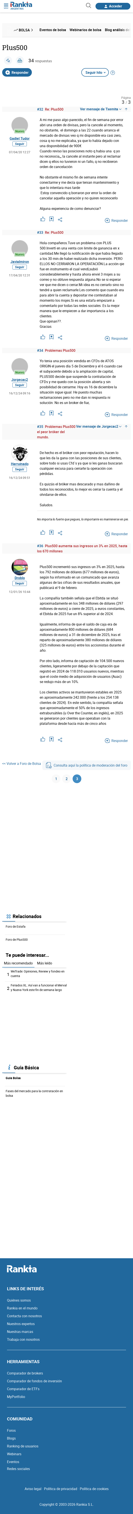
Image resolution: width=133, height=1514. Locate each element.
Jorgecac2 (19, 379)
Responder (17, 72)
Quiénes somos (19, 1300)
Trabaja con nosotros (23, 1339)
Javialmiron (19, 261)
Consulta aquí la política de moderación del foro (86, 765)
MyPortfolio (16, 1396)
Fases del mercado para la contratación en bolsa (34, 1093)
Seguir (19, 144)
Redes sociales (18, 1468)
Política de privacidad (60, 1488)
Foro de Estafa (16, 926)
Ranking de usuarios (22, 1446)
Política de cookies (94, 1488)
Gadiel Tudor (20, 138)
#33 (40, 232)
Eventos (13, 1461)
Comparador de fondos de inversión (34, 1381)
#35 (40, 427)
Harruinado (20, 463)
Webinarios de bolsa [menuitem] (85, 29)
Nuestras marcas (20, 1331)
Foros (11, 1430)
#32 (40, 109)
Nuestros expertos (21, 1323)
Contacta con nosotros (24, 1316)
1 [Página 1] (56, 778)
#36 (40, 546)
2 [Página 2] (67, 778)
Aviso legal (33, 1488)
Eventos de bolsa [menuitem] (52, 29)
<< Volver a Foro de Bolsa (21, 763)
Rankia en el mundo (22, 1308)
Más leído (44, 963)
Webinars (14, 1454)
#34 (40, 350)
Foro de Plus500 (17, 939)
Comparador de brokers (25, 1373)
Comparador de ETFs (23, 1388)
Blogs (11, 1438)
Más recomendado (18, 963)
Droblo (20, 577)
